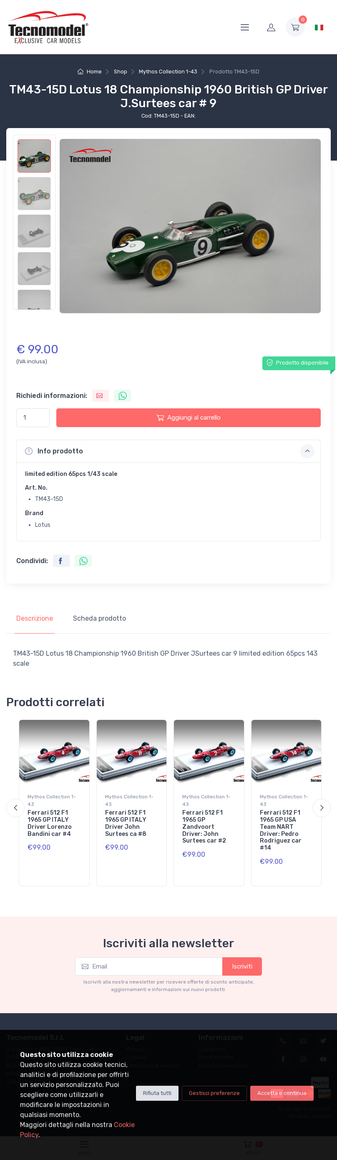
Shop (120, 71)
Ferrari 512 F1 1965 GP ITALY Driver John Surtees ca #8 (125, 823)
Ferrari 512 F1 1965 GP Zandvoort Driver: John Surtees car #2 (204, 826)
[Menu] (245, 27)
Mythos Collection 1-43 (168, 71)
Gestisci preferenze (214, 1093)
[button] (168, 451)
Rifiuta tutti (157, 1093)
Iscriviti (242, 966)
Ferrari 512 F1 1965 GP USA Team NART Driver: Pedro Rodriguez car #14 (281, 830)
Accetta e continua (282, 1093)
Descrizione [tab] (34, 618)
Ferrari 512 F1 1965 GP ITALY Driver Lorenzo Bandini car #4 (50, 823)
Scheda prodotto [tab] (99, 618)
